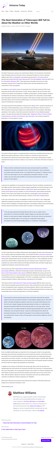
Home (2, 11)
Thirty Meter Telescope (9, 81)
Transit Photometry (30, 191)
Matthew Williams (7, 26)
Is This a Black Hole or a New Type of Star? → (14, 429)
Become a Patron (46, 440)
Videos (7, 11)
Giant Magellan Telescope (40, 79)
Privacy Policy (30, 444)
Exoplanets (28, 26)
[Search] (52, 11)
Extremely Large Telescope (20, 79)
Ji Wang (33, 105)
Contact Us (23, 444)
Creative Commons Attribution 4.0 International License (33, 446)
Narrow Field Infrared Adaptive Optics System (13, 273)
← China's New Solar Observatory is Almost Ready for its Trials (19, 423)
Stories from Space (35, 406)
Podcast (11, 11)
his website (41, 410)
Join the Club (24, 11)
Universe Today (13, 5)
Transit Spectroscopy (11, 191)
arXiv (11, 386)
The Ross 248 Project (30, 401)
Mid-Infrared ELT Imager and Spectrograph (25, 283)
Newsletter (17, 11)
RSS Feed (30, 11)
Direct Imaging (17, 83)
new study (12, 89)
